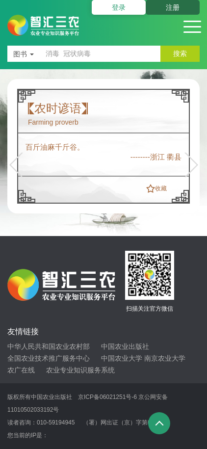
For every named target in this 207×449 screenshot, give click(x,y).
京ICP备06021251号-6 (107, 397)
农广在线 (21, 370)
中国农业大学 (121, 358)
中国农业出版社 (125, 346)
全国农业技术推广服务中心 (48, 358)
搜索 (180, 53)
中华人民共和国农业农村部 (48, 346)
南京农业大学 (164, 358)
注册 (173, 7)
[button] (18, 165)
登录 (119, 7)
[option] (103, 146)
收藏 (161, 188)
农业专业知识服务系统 (80, 370)
